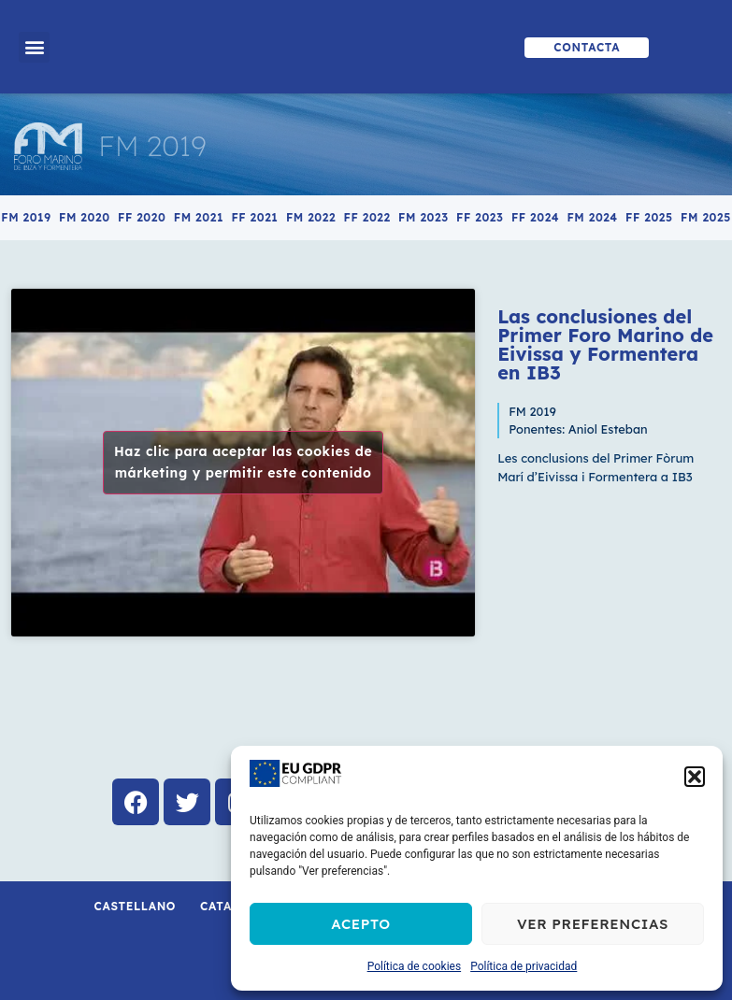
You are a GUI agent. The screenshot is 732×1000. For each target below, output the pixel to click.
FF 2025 (649, 217)
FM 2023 (423, 217)
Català (224, 906)
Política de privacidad (523, 966)
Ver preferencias (592, 924)
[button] (694, 776)
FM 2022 (311, 217)
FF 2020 (141, 217)
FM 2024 (592, 217)
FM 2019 (152, 146)
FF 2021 (254, 217)
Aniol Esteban (608, 428)
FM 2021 (198, 217)
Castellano (135, 906)
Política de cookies (414, 966)
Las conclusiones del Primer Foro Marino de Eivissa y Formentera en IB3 (605, 344)
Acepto (361, 924)
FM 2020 (84, 217)
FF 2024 (535, 217)
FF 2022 (367, 217)
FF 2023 (479, 217)
